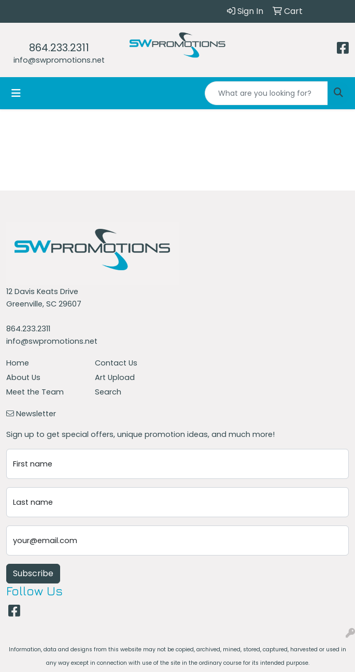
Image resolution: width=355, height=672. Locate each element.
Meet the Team (35, 392)
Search (108, 392)
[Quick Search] (266, 93)
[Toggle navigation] (16, 93)
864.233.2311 (59, 47)
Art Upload (115, 377)
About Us (23, 377)
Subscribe (33, 573)
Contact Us (116, 363)
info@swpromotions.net (59, 60)
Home (17, 363)
